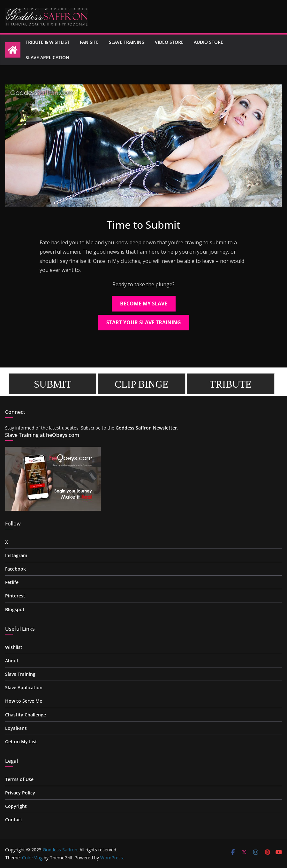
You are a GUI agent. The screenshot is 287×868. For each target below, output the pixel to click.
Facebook (15, 569)
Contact (13, 820)
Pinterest (15, 596)
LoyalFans (16, 728)
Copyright (16, 806)
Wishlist (13, 647)
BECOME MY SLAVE (143, 303)
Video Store (169, 42)
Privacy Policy (20, 793)
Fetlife (12, 582)
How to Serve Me (23, 701)
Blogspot (15, 609)
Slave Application (47, 57)
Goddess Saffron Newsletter (146, 428)
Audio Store (208, 42)
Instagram (16, 555)
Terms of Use (19, 779)
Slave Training (127, 42)
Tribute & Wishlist (48, 42)
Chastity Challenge (25, 715)
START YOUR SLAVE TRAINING (143, 322)
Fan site (89, 42)
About (12, 661)
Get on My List (21, 741)
